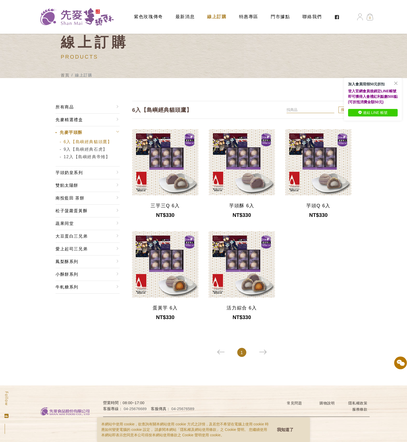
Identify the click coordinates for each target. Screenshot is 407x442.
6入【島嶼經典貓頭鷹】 (88, 142)
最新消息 (185, 16)
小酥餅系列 (67, 274)
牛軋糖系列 (67, 287)
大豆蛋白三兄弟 (71, 236)
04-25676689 (135, 408)
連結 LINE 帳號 (373, 113)
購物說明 (327, 403)
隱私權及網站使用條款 (198, 429)
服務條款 (360, 409)
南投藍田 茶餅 (70, 198)
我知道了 (285, 429)
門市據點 (280, 16)
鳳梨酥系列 (67, 261)
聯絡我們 (312, 16)
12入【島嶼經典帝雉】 (87, 157)
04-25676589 (182, 408)
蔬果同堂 (65, 223)
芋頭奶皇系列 (69, 172)
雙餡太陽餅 (67, 185)
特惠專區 (248, 16)
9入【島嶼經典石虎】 (85, 149)
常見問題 (294, 403)
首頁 (65, 75)
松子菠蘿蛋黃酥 (71, 211)
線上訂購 (216, 16)
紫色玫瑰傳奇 (148, 16)
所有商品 (65, 107)
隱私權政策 (358, 403)
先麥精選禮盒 (69, 120)
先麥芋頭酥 (71, 132)
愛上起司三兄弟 (71, 249)
